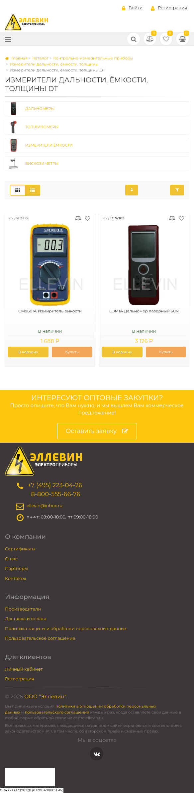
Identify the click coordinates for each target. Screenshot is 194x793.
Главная (16, 58)
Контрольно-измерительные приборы (93, 58)
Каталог (40, 58)
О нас (11, 558)
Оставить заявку (97, 431)
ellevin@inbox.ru (44, 506)
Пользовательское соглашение (40, 638)
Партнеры (16, 568)
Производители (23, 609)
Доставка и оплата (26, 618)
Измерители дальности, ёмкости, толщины (54, 63)
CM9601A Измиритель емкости (50, 310)
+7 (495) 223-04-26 (55, 485)
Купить (71, 352)
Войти (132, 8)
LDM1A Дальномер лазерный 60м (144, 310)
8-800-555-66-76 (55, 494)
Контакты (15, 578)
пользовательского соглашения (57, 712)
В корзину (28, 352)
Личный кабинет (24, 669)
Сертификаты (20, 548)
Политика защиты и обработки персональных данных (66, 628)
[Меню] (8, 39)
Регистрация (169, 8)
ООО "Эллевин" (45, 696)
